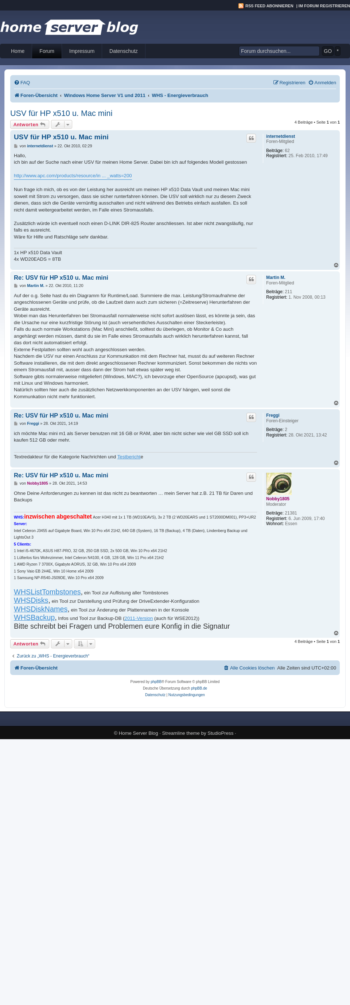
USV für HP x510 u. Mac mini (61, 113)
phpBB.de (199, 688)
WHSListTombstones (47, 592)
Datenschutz (123, 51)
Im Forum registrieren (324, 6)
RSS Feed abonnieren (269, 6)
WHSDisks (31, 600)
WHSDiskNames (40, 609)
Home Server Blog (138, 733)
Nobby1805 (277, 498)
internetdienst (280, 136)
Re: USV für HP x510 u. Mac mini (61, 277)
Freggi (273, 415)
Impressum (81, 51)
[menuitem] (22, 82)
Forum (46, 51)
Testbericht (129, 456)
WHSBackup (34, 617)
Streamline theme (181, 733)
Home (17, 51)
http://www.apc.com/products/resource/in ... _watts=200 (73, 175)
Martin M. (275, 277)
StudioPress (220, 733)
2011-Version (139, 618)
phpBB (156, 682)
